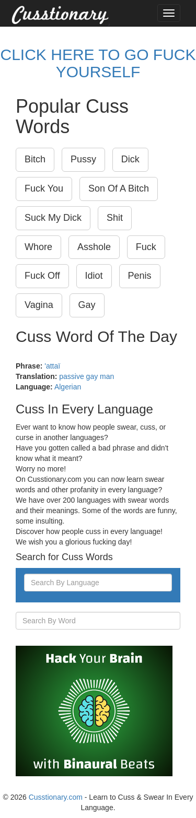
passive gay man (86, 376)
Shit (115, 217)
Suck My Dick (53, 217)
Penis (140, 275)
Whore (38, 247)
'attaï (52, 366)
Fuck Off (42, 275)
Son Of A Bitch (118, 188)
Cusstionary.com (56, 797)
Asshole (94, 247)
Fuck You (44, 188)
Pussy (83, 159)
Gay (87, 305)
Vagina (39, 305)
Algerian (67, 387)
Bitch (35, 159)
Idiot (94, 275)
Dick (130, 159)
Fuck (146, 247)
